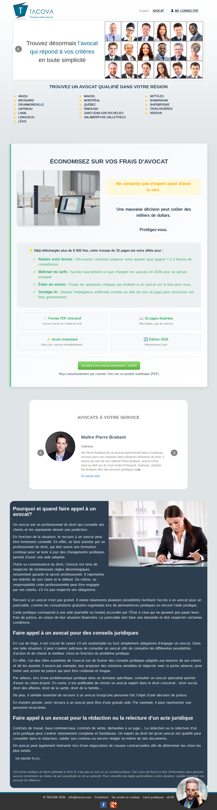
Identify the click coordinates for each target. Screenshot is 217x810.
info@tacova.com (79, 797)
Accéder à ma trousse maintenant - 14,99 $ (109, 365)
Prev (18, 49)
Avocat (158, 11)
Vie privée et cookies (126, 797)
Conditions (101, 797)
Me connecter (184, 11)
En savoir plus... (29, 759)
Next (196, 49)
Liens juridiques (153, 797)
